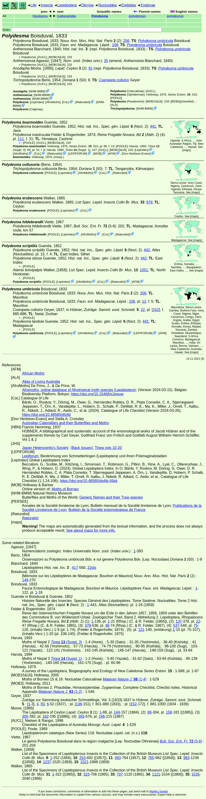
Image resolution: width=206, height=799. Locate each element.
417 (75, 568)
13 (144, 301)
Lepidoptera (67, 5)
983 (186, 758)
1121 (156, 774)
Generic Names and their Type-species (111, 497)
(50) (74, 80)
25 (106, 61)
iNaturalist (82, 102)
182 (45, 716)
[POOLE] (116, 98)
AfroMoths (52, 102)
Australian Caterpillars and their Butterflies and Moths (65, 423)
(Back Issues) (82, 448)
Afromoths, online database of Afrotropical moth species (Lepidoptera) (79, 390)
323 (86, 774)
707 (120, 774)
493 (118, 758)
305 (25, 716)
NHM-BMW (37, 91)
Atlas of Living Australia (41, 382)
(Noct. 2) (113, 126)
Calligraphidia (66, 16)
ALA (114, 105)
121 (141, 630)
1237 (47, 762)
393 (81, 716)
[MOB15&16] (56, 57)
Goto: (82, 29)
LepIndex (37, 102)
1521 (84, 762)
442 (147, 250)
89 (149, 712)
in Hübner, (102, 310)
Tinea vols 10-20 (108, 448)
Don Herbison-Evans (136, 153)
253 (82, 758)
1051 (144, 270)
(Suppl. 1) (77, 150)
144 (117, 712)
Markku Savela (159, 791)
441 (153, 126)
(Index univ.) (82, 61)
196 (102, 716)
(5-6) (95, 226)
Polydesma (99, 16)
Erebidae (128, 5)
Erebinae (148, 5)
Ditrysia (87, 5)
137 (179, 621)
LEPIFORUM (77, 153)
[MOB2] (176, 101)
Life (34, 5)
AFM (112, 153)
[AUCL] (42, 57)
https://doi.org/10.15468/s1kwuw (97, 394)
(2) (90, 41)
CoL (65, 102)
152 (156, 310)
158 (169, 712)
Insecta (47, 5)
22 (143, 310)
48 (107, 625)
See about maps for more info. (91, 530)
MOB (97, 153)
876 (149, 202)
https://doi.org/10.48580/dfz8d (46, 415)
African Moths (33, 373)
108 (115, 45)
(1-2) (60, 692)
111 (21, 139)
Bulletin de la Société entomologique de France (106, 510)
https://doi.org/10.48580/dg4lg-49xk (89, 481)
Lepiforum (30, 456)
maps (186, 150)
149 (25, 580)
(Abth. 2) (128, 135)
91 (90, 68)
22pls (91, 568)
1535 (196, 774)
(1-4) (124, 679)
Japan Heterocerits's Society (45, 448)
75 (196, 625)
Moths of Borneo (65, 489)
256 (126, 41)
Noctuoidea (107, 5)
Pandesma (40, 16)
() (137, 16)
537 (176, 625)
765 (151, 758)
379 (88, 625)
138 (79, 704)
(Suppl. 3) (66, 642)
